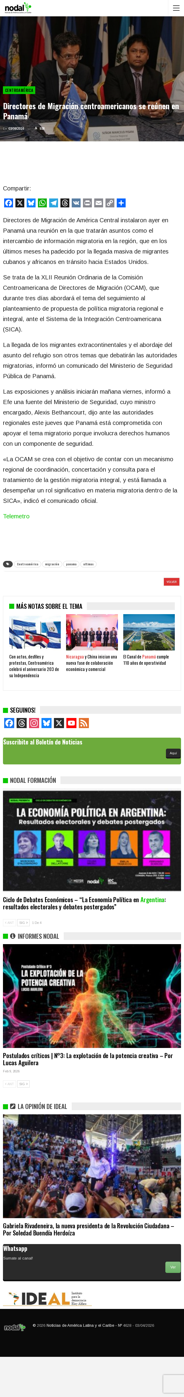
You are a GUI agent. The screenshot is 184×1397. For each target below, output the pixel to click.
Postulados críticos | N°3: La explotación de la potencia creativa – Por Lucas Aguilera (88, 1099)
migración (52, 564)
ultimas (88, 564)
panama (71, 564)
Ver (173, 1307)
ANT (9, 963)
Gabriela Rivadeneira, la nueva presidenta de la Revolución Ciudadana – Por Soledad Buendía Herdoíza (88, 1269)
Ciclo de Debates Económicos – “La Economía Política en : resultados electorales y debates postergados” (84, 943)
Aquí (173, 793)
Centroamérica (19, 90)
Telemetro (16, 516)
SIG (23, 963)
